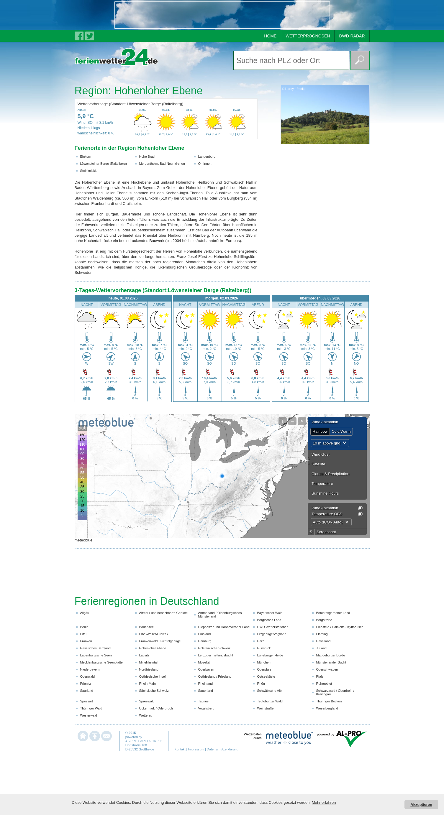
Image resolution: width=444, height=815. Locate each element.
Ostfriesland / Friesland (215, 676)
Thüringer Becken (329, 701)
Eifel (83, 634)
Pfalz (319, 676)
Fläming (322, 634)
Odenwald (87, 676)
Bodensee (146, 627)
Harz (260, 641)
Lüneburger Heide (270, 655)
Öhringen (205, 163)
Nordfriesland (148, 669)
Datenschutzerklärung (222, 749)
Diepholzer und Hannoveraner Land (224, 627)
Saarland (86, 690)
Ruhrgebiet (324, 683)
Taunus (203, 701)
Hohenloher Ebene (152, 648)
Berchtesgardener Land (333, 613)
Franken (86, 641)
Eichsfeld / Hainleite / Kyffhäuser (339, 627)
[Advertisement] (222, 15)
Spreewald (147, 701)
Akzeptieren (421, 804)
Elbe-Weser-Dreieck (153, 634)
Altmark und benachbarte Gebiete (163, 613)
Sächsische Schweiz (154, 690)
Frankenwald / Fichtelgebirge (160, 641)
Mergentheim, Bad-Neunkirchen (162, 163)
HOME (270, 36)
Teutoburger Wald (270, 701)
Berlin (84, 627)
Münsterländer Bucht (331, 662)
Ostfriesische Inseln (153, 676)
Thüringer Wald (91, 708)
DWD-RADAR (352, 36)
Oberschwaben (327, 669)
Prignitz (85, 683)
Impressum (196, 749)
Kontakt (179, 749)
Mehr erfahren (324, 802)
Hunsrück (264, 648)
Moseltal (204, 662)
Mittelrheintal (148, 662)
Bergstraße (324, 620)
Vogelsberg (206, 708)
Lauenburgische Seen (96, 655)
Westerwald (88, 715)
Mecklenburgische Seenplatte (101, 662)
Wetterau (145, 715)
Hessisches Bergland (95, 648)
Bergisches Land (269, 620)
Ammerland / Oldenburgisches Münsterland (220, 614)
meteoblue (84, 540)
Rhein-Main (147, 683)
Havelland (323, 641)
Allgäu (84, 613)
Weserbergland (327, 708)
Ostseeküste (266, 676)
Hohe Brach (147, 156)
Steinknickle (89, 170)
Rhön (261, 683)
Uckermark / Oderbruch (156, 708)
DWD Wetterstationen (273, 627)
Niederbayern (90, 669)
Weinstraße (265, 708)
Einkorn (85, 156)
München (264, 662)
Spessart (86, 701)
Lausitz (144, 655)
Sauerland (205, 690)
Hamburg (205, 641)
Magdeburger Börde (330, 655)
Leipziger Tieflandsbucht (215, 655)
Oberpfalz (264, 669)
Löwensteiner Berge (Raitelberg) (103, 163)
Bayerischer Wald (270, 613)
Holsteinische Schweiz (214, 648)
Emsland (204, 634)
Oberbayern (206, 669)
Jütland (321, 648)
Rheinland (205, 683)
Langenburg (207, 156)
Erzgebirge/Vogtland (271, 634)
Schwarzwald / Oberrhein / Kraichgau (335, 692)
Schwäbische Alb (269, 690)
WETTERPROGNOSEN (308, 36)
